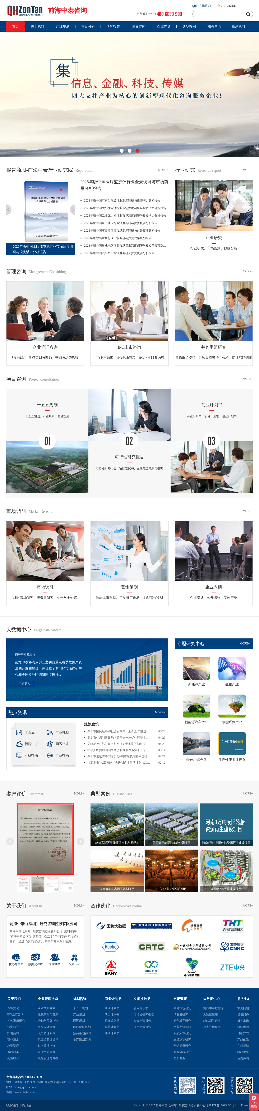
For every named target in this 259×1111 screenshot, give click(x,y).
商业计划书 (113, 999)
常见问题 (243, 1008)
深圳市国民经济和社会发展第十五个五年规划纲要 (119, 731)
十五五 (25, 732)
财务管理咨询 (46, 1045)
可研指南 (27, 755)
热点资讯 (17, 712)
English (231, 5)
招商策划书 (112, 1020)
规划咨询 (80, 999)
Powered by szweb (247, 1105)
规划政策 (91, 724)
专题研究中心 (191, 643)
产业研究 (213, 237)
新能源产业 (196, 671)
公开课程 (213, 597)
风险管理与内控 (48, 1058)
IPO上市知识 (103, 357)
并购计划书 (112, 1033)
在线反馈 (243, 1045)
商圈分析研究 (182, 1052)
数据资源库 (35, 959)
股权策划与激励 (40, 357)
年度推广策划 (129, 597)
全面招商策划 (153, 597)
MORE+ (163, 170)
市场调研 (30, 511)
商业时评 (13, 1058)
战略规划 (18, 357)
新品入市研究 (182, 1033)
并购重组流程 (185, 357)
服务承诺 (243, 1020)
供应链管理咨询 (48, 1039)
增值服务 (243, 1014)
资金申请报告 (142, 1020)
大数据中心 (33, 629)
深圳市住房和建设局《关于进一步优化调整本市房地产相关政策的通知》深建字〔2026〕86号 (119, 737)
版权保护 (243, 1052)
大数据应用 (210, 1014)
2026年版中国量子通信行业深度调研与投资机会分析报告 (120, 223)
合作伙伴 (117, 905)
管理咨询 (36, 271)
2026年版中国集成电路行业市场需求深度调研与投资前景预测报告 (126, 245)
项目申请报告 (142, 1027)
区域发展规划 (82, 1027)
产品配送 (243, 1039)
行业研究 (198, 170)
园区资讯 (58, 744)
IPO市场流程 (126, 357)
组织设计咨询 (46, 1027)
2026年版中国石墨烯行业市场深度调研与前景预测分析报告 (122, 230)
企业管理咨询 (45, 347)
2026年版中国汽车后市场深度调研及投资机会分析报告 (119, 253)
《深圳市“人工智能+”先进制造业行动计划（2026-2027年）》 (119, 762)
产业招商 (58, 755)
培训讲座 (13, 1045)
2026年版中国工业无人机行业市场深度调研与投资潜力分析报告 (125, 215)
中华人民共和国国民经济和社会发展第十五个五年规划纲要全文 (119, 750)
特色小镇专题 (196, 747)
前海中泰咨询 (46, 10)
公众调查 (179, 1058)
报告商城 (13, 1033)
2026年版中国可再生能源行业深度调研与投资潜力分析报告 (122, 200)
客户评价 (24, 793)
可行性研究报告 (144, 1014)
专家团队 (55, 959)
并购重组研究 (213, 347)
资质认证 (74, 959)
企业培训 (197, 597)
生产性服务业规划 (232, 747)
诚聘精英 (13, 1052)
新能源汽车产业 (196, 709)
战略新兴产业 (212, 1020)
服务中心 (244, 999)
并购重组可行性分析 (214, 357)
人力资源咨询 (46, 1033)
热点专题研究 (212, 1027)
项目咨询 (32, 379)
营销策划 (129, 587)
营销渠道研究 (182, 1045)
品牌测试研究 (182, 1039)
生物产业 (232, 671)
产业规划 (58, 732)
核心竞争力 (16, 959)
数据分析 (230, 248)
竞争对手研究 (67, 597)
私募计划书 (112, 1027)
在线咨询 (205, 5)
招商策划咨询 (82, 1033)
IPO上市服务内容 (151, 357)
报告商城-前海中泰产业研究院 (49, 170)
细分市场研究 (23, 597)
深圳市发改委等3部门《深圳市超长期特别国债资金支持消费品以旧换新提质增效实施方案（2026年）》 (119, 756)
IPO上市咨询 (129, 347)
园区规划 (79, 1020)
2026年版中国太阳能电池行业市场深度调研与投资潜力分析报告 (125, 208)
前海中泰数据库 (25, 654)
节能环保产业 (232, 709)
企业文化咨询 (46, 1052)
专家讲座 (230, 597)
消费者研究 (45, 597)
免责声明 (243, 1058)
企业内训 (213, 587)
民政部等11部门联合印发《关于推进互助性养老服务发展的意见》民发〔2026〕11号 (119, 743)
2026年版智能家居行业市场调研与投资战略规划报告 (118, 238)
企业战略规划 (46, 1008)
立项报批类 (142, 999)
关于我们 (24, 905)
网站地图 (26, 1105)
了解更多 (24, 683)
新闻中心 (27, 744)
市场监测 (214, 248)
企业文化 (13, 1008)
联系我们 (12, 1105)
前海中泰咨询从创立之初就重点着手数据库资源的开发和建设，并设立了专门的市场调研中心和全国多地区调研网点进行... (48, 668)
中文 (220, 5)
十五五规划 (80, 1008)
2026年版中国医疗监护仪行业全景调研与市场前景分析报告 (124, 185)
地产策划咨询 (82, 1039)
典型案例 (111, 793)
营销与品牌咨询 (67, 357)
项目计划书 (112, 1014)
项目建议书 (141, 1008)
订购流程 (243, 1027)
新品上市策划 (106, 597)
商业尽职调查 (242, 357)
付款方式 (243, 1033)
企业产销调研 (182, 1027)
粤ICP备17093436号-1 (222, 1105)
